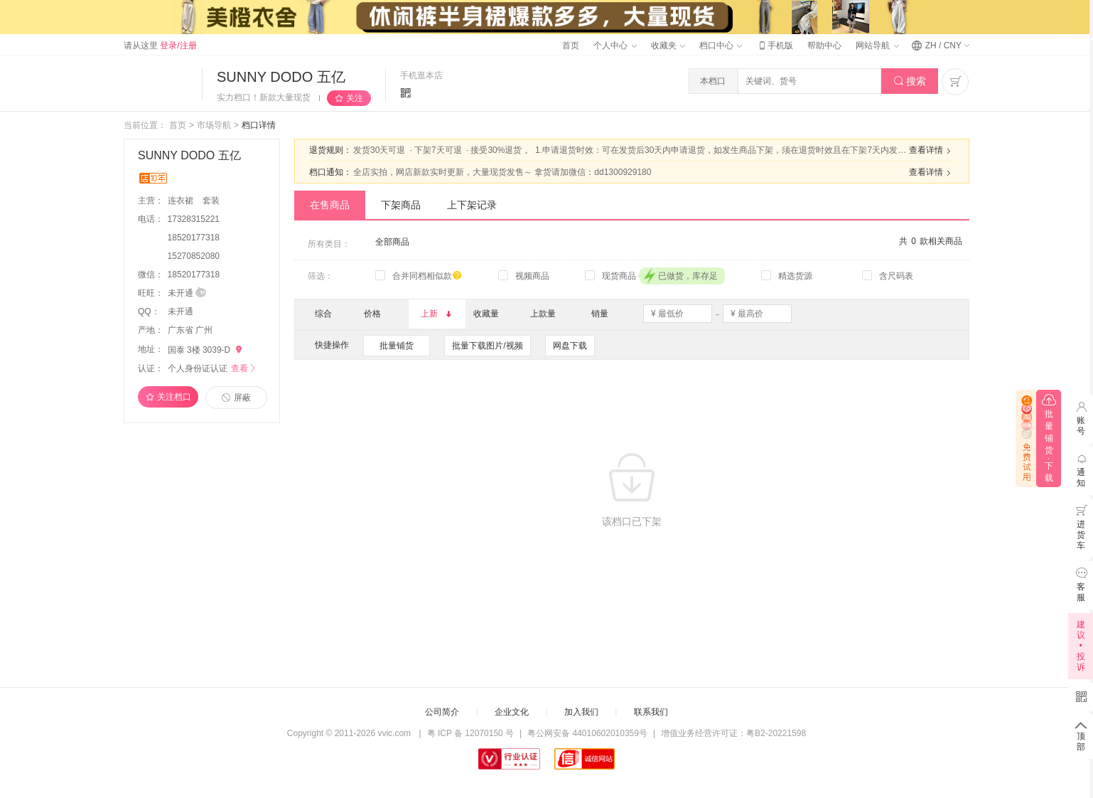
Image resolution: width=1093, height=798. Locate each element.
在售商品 (330, 205)
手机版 (774, 45)
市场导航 (214, 125)
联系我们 (651, 712)
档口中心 (720, 45)
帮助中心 (824, 45)
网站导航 (877, 45)
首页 (570, 45)
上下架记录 (472, 205)
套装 (211, 201)
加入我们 (581, 712)
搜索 (910, 81)
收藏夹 (668, 45)
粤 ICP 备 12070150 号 (471, 733)
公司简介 (442, 712)
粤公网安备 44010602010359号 (587, 733)
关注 (354, 98)
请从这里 (160, 45)
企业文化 (512, 712)
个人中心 (614, 45)
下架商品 (401, 205)
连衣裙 (181, 201)
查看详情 (931, 151)
